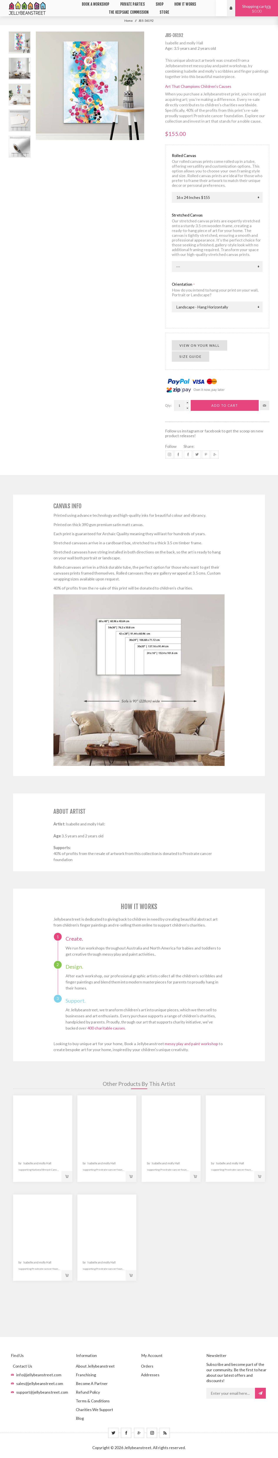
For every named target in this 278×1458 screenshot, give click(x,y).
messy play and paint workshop (191, 1043)
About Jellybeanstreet (95, 1366)
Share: (189, 446)
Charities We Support (94, 1409)
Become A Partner (92, 1383)
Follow (171, 446)
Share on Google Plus (215, 454)
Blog (80, 1418)
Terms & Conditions (93, 1400)
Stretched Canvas (187, 215)
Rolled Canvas (184, 155)
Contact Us (22, 1366)
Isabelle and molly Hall (184, 42)
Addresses (150, 1374)
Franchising (86, 1374)
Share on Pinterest (206, 454)
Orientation (182, 284)
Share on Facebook (188, 454)
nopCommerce (150, 1454)
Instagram (169, 454)
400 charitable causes (106, 1028)
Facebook (178, 454)
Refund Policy (88, 1392)
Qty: (168, 405)
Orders (147, 1366)
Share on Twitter (197, 454)
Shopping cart (256, 8)
